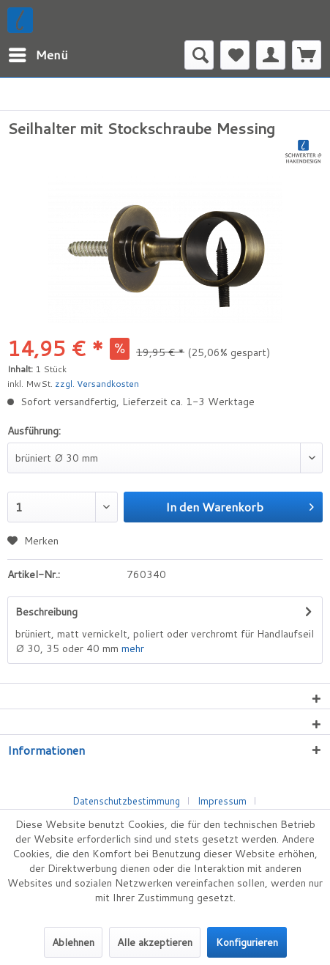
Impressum (222, 800)
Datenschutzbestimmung (126, 800)
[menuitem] (37, 55)
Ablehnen (73, 942)
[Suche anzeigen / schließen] (199, 55)
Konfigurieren (247, 942)
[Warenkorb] (306, 55)
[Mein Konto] (270, 55)
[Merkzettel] (235, 55)
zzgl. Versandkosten (97, 383)
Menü (38, 53)
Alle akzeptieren (154, 942)
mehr (132, 648)
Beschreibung (46, 611)
